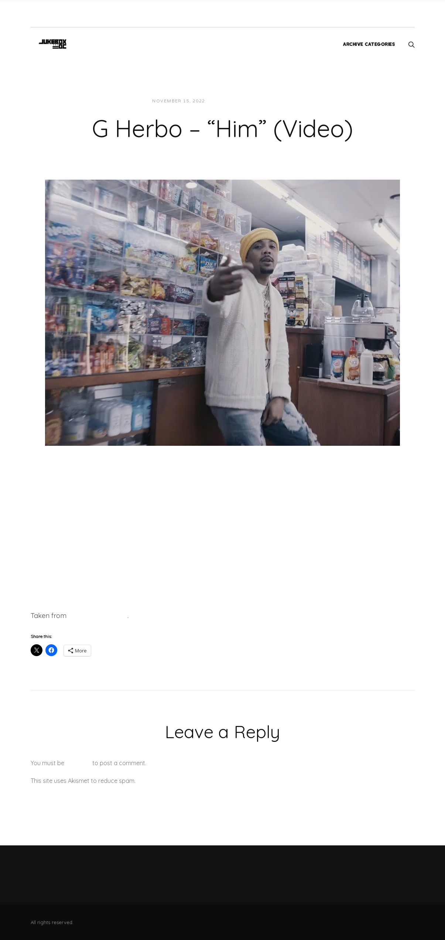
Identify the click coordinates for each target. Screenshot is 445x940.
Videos (277, 101)
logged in (78, 763)
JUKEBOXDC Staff (236, 101)
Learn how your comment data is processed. (198, 780)
